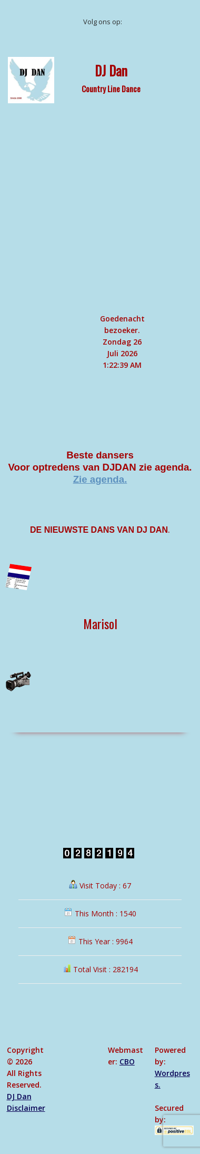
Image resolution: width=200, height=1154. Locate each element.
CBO (127, 1062)
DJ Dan (111, 70)
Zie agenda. (100, 479)
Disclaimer (26, 1108)
